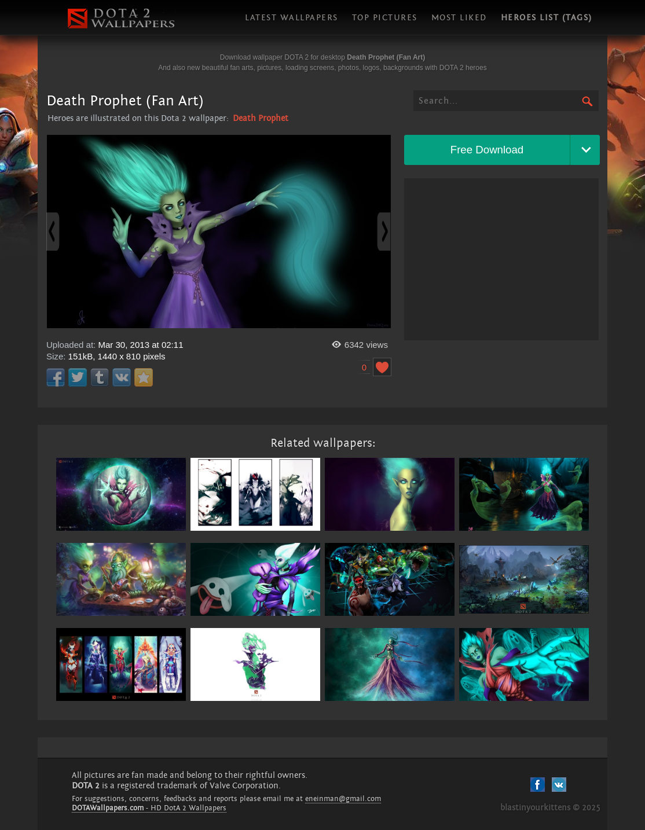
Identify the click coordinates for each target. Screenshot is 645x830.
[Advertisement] (501, 259)
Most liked (459, 18)
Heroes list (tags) (546, 18)
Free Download (487, 150)
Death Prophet (260, 118)
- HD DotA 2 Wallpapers (149, 808)
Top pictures (384, 18)
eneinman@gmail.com (343, 799)
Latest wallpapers (291, 18)
